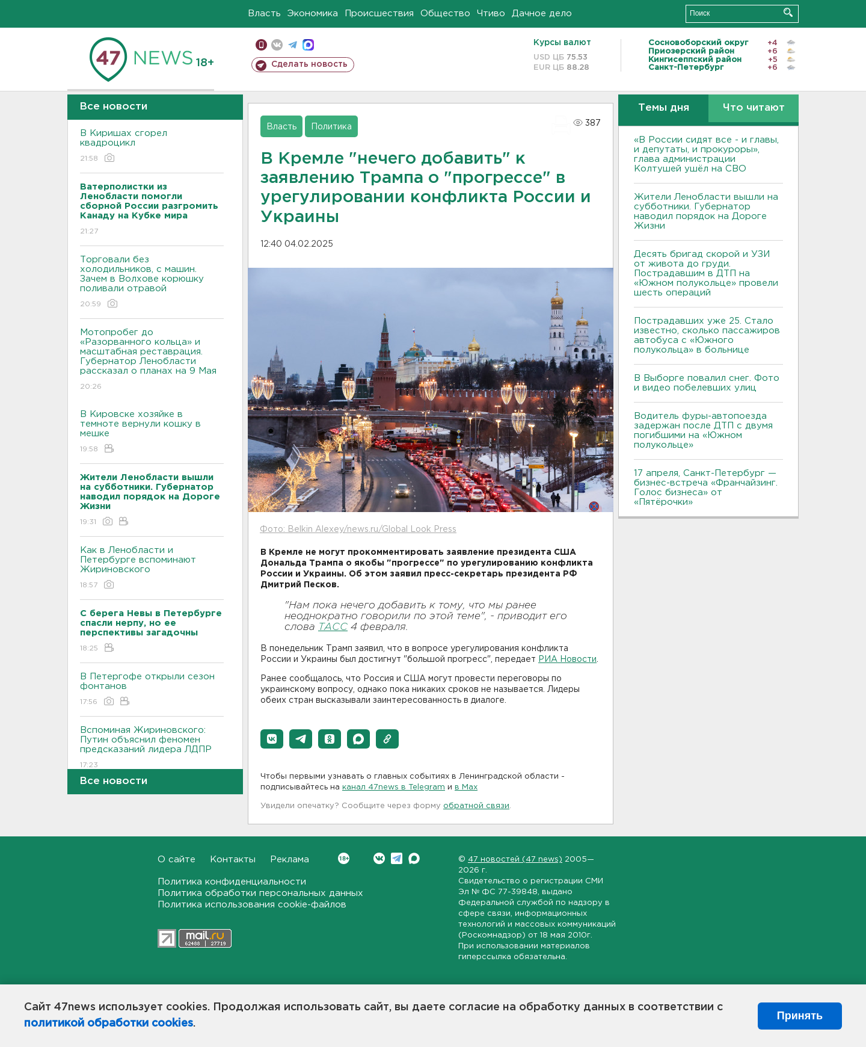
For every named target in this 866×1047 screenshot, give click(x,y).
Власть (264, 13)
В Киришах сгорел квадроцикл (152, 146)
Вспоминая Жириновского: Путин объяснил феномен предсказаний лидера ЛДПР (152, 748)
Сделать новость (309, 64)
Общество (445, 13)
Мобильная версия (261, 45)
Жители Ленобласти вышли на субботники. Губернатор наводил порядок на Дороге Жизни (706, 211)
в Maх (466, 787)
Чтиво (491, 13)
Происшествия (379, 13)
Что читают (754, 108)
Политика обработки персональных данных (260, 893)
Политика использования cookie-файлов (252, 905)
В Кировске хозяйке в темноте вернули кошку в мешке (152, 432)
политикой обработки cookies (108, 1023)
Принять (800, 1016)
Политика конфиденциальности (232, 882)
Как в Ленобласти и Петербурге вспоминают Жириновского (152, 568)
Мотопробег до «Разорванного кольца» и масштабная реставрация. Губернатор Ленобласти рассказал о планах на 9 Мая (152, 360)
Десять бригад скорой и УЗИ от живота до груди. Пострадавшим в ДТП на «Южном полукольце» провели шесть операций (706, 273)
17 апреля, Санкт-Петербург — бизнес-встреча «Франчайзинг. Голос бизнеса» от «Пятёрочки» (706, 487)
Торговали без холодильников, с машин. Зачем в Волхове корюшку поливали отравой (152, 282)
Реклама (289, 859)
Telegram (396, 858)
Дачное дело (542, 13)
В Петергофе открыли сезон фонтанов (152, 690)
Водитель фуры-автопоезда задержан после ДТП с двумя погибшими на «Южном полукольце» (703, 430)
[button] (271, 739)
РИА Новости (567, 659)
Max (414, 858)
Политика (331, 127)
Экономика (312, 13)
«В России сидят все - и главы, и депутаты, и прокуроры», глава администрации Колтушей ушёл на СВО (706, 154)
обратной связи (476, 806)
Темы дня (663, 108)
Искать (788, 12)
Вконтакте (343, 858)
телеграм (292, 45)
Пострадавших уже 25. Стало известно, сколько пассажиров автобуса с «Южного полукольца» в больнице (707, 335)
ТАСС (333, 627)
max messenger (308, 45)
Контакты (233, 859)
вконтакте (277, 45)
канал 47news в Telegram (393, 787)
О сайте (176, 859)
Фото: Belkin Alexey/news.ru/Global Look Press (358, 529)
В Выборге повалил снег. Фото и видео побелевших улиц (706, 383)
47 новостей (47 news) (515, 859)
